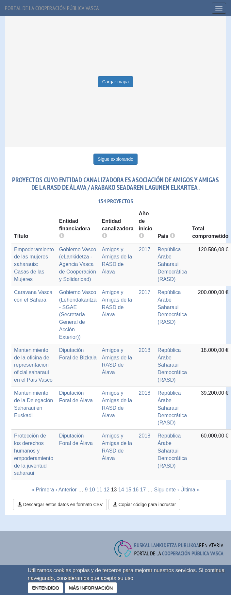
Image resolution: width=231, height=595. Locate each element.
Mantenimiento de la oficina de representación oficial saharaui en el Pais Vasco (33, 365)
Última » (190, 489)
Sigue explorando (115, 159)
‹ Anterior (66, 489)
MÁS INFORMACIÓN (91, 587)
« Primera (42, 489)
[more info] (141, 236)
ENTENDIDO (45, 587)
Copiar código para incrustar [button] (144, 504)
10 (92, 489)
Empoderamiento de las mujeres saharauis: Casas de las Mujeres (34, 264)
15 (128, 489)
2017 (145, 249)
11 (99, 489)
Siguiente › (166, 489)
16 (136, 489)
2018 (145, 350)
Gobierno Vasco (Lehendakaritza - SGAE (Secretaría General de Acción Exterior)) (78, 314)
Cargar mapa (115, 81)
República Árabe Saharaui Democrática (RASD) (172, 264)
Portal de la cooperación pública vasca (52, 8)
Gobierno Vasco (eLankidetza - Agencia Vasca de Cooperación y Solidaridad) (77, 264)
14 (121, 489)
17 (143, 489)
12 (106, 489)
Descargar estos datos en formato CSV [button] (60, 504)
